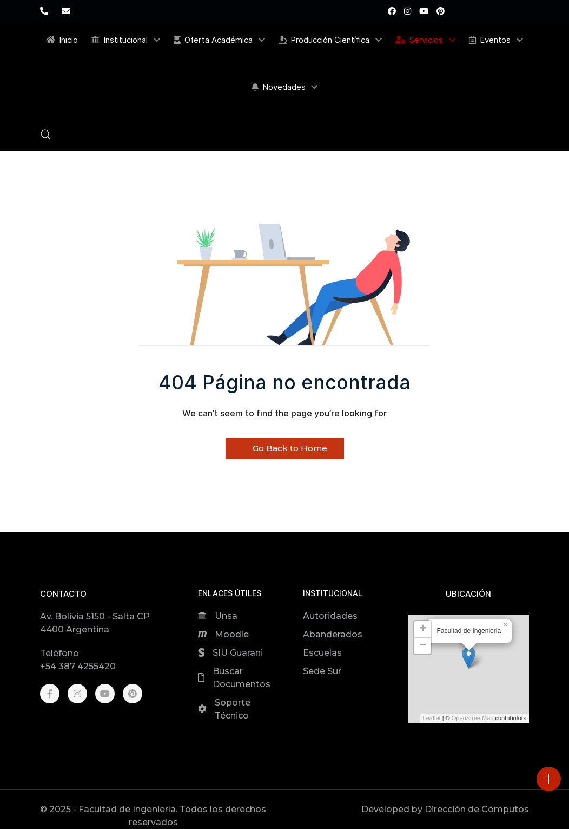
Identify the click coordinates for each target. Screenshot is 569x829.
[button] (45, 134)
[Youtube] (423, 11)
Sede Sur (322, 671)
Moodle (232, 634)
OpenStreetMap (473, 718)
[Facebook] (392, 11)
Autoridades (330, 616)
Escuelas (322, 653)
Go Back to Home (284, 448)
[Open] (549, 779)
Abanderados (332, 634)
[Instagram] (407, 11)
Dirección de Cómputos (477, 809)
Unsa (226, 616)
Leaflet (432, 718)
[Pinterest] (440, 11)
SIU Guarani (238, 653)
